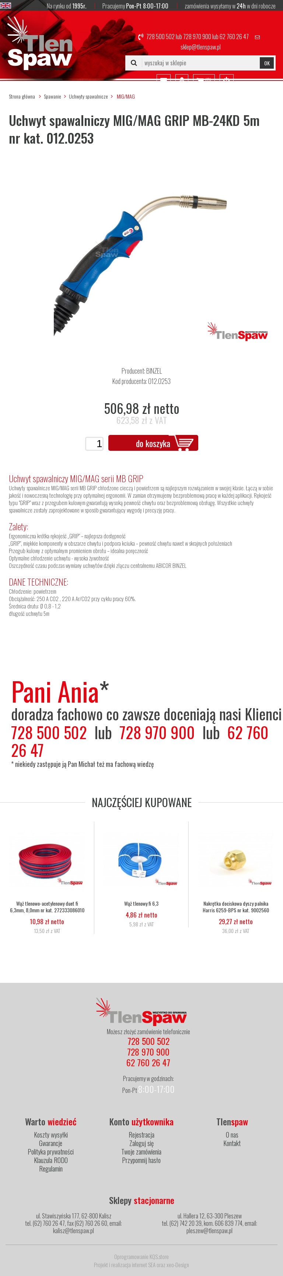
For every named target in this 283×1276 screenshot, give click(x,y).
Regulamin (51, 1168)
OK (267, 63)
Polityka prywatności (51, 1151)
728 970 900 (197, 36)
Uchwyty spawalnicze (88, 96)
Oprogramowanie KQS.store (141, 1256)
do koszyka (153, 443)
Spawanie (52, 96)
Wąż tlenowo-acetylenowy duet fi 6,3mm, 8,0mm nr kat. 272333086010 (47, 906)
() (204, 80)
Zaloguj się (141, 1143)
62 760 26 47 (234, 36)
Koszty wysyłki (51, 1134)
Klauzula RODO (51, 1160)
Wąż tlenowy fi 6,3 (141, 903)
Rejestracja (141, 1134)
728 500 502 (160, 36)
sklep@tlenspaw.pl (201, 46)
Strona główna (22, 96)
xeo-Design (178, 1264)
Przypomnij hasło (141, 1160)
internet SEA (144, 1264)
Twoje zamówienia (141, 1151)
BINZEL (154, 370)
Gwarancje (50, 1143)
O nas (232, 1134)
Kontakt (232, 1143)
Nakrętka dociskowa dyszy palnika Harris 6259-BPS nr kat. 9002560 (236, 906)
